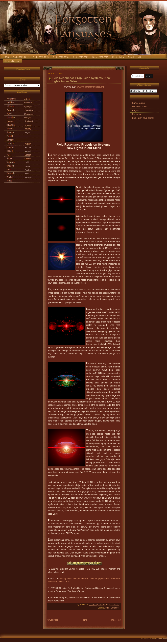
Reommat (136, 114)
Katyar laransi (138, 103)
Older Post (116, 620)
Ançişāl (135, 110)
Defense (115, 608)
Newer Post (52, 620)
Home (84, 620)
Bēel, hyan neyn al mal (143, 118)
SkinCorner (162, 638)
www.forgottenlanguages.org (90, 87)
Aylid (107, 608)
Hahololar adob (139, 107)
